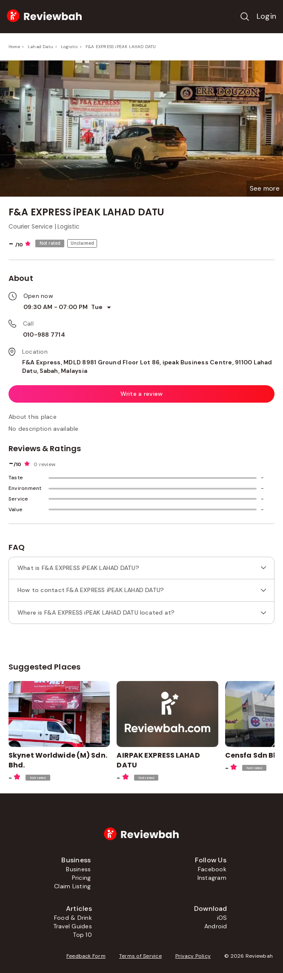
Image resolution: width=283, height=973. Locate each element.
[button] (264, 188)
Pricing (81, 877)
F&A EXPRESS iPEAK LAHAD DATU (121, 46)
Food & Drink (73, 917)
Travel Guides (72, 926)
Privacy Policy (193, 956)
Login (266, 16)
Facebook (212, 869)
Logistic (69, 46)
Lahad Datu (40, 46)
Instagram (211, 877)
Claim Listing (72, 886)
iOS (222, 917)
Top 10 (82, 935)
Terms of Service (140, 956)
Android (215, 926)
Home (14, 46)
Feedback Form (86, 956)
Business (78, 869)
